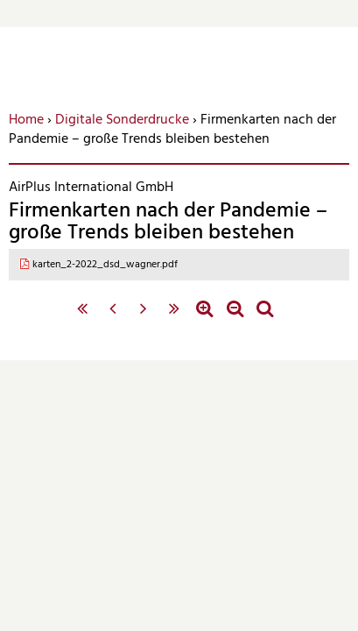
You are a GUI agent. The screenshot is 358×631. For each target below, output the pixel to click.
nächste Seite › (143, 317)
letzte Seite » (174, 317)
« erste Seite (83, 317)
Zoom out (235, 317)
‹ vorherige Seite (112, 317)
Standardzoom (265, 317)
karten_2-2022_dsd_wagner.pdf (105, 264)
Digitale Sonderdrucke (122, 120)
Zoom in (204, 317)
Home (26, 120)
